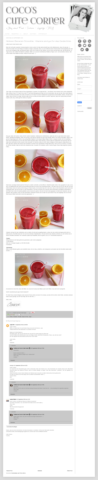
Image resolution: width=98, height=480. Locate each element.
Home (7, 33)
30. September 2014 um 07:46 (37, 348)
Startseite (40, 470)
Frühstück (15, 316)
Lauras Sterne (13, 399)
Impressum (42, 33)
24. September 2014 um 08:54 (21, 324)
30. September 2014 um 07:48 (37, 384)
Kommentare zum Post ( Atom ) (19, 473)
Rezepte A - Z (16, 33)
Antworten (12, 342)
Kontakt (33, 33)
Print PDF (11, 314)
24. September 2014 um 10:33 (20, 365)
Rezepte (20, 316)
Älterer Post (69, 470)
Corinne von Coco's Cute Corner (21, 348)
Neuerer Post (9, 470)
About (25, 33)
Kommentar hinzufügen (12, 426)
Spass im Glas (25, 316)
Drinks (11, 316)
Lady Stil (12, 324)
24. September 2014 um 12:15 (23, 399)
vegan (30, 316)
